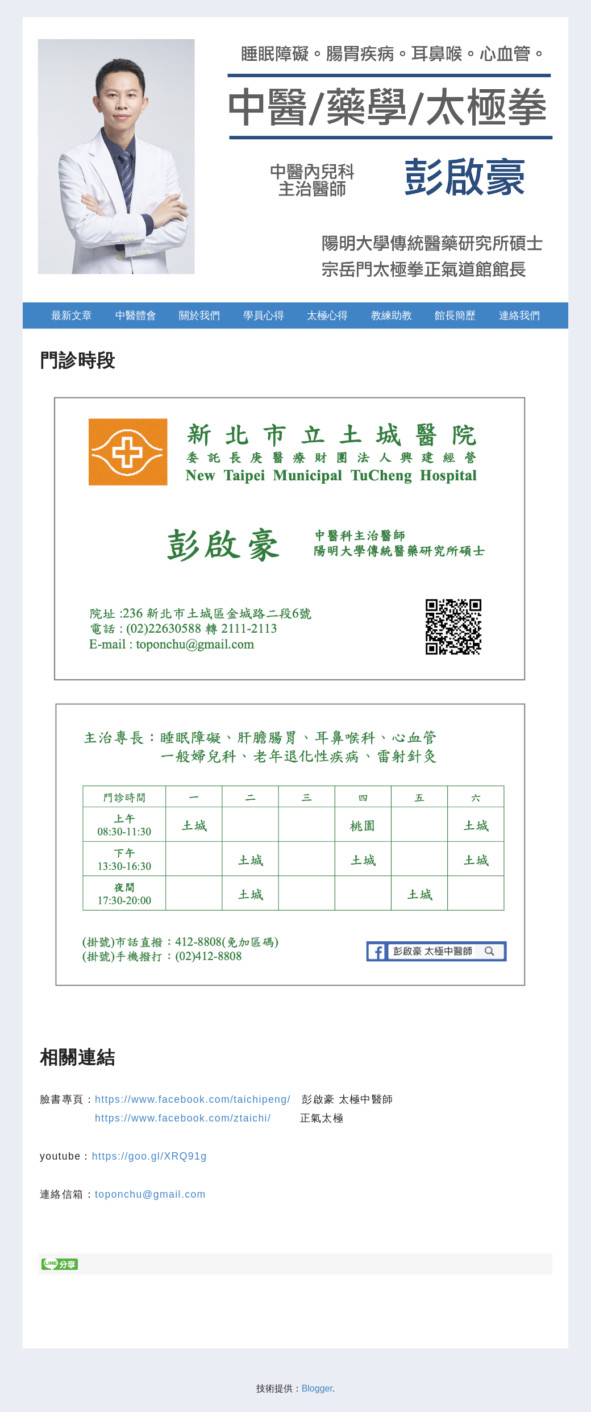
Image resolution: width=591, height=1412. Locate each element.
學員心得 (263, 315)
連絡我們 (519, 315)
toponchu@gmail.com (150, 1194)
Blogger (317, 1388)
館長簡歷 (455, 315)
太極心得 (327, 315)
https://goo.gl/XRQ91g (149, 1156)
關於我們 (199, 315)
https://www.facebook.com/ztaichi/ (183, 1118)
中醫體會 (135, 315)
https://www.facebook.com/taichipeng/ (193, 1099)
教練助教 (391, 315)
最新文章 (71, 315)
